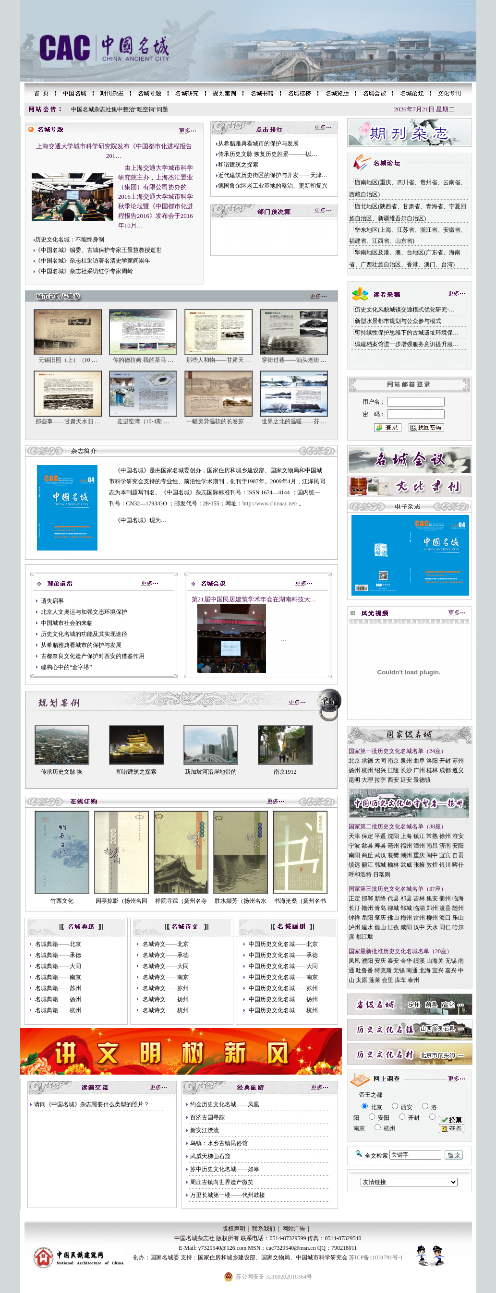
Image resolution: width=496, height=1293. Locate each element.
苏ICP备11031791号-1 (376, 1257)
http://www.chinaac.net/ (270, 503)
